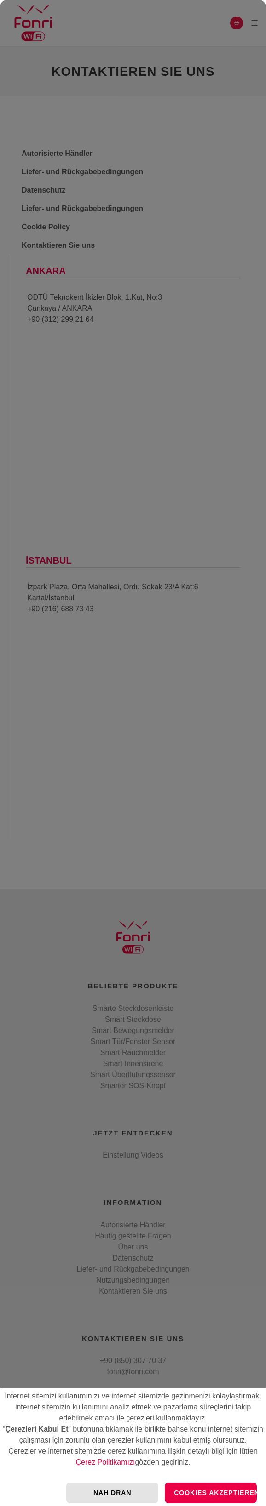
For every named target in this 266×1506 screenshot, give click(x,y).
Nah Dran (112, 1492)
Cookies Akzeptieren (215, 1492)
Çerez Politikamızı (105, 1462)
